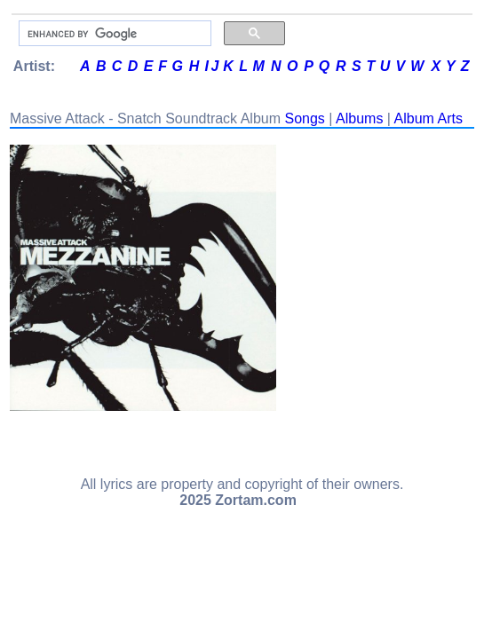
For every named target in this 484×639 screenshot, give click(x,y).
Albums (359, 118)
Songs (304, 118)
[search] (113, 34)
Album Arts (428, 118)
